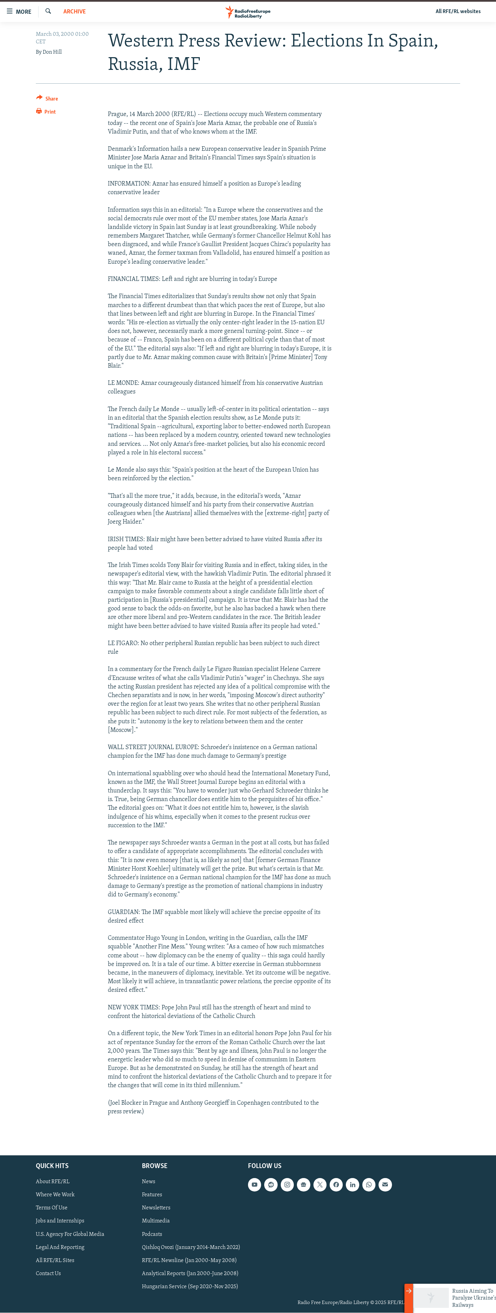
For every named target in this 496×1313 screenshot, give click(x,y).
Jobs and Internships (60, 1221)
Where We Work (55, 1195)
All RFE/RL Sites (55, 1260)
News (148, 1182)
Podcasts (152, 1234)
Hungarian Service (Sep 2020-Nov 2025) (190, 1287)
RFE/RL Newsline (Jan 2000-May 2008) (189, 1260)
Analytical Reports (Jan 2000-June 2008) (190, 1274)
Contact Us (48, 1274)
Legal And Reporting (60, 1247)
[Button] (47, 100)
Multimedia (156, 1221)
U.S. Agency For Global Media (70, 1234)
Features (152, 1195)
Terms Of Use (52, 1208)
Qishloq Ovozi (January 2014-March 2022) (191, 1247)
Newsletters (156, 1208)
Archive (74, 12)
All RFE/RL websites (458, 11)
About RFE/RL (53, 1182)
